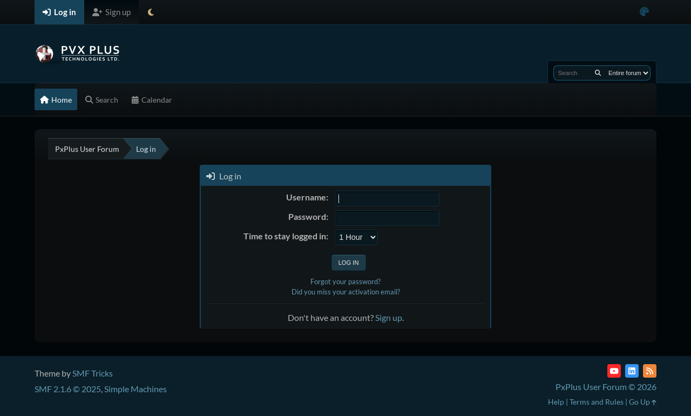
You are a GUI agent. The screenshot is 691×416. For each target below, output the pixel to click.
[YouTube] (614, 371)
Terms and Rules (597, 401)
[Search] (598, 72)
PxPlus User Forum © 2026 (605, 386)
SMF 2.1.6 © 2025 (68, 389)
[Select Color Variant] (644, 12)
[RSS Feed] (649, 371)
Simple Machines (135, 389)
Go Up (642, 401)
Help (556, 401)
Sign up (388, 317)
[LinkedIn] (632, 371)
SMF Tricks (92, 373)
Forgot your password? (345, 281)
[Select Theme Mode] (151, 12)
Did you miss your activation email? (346, 291)
